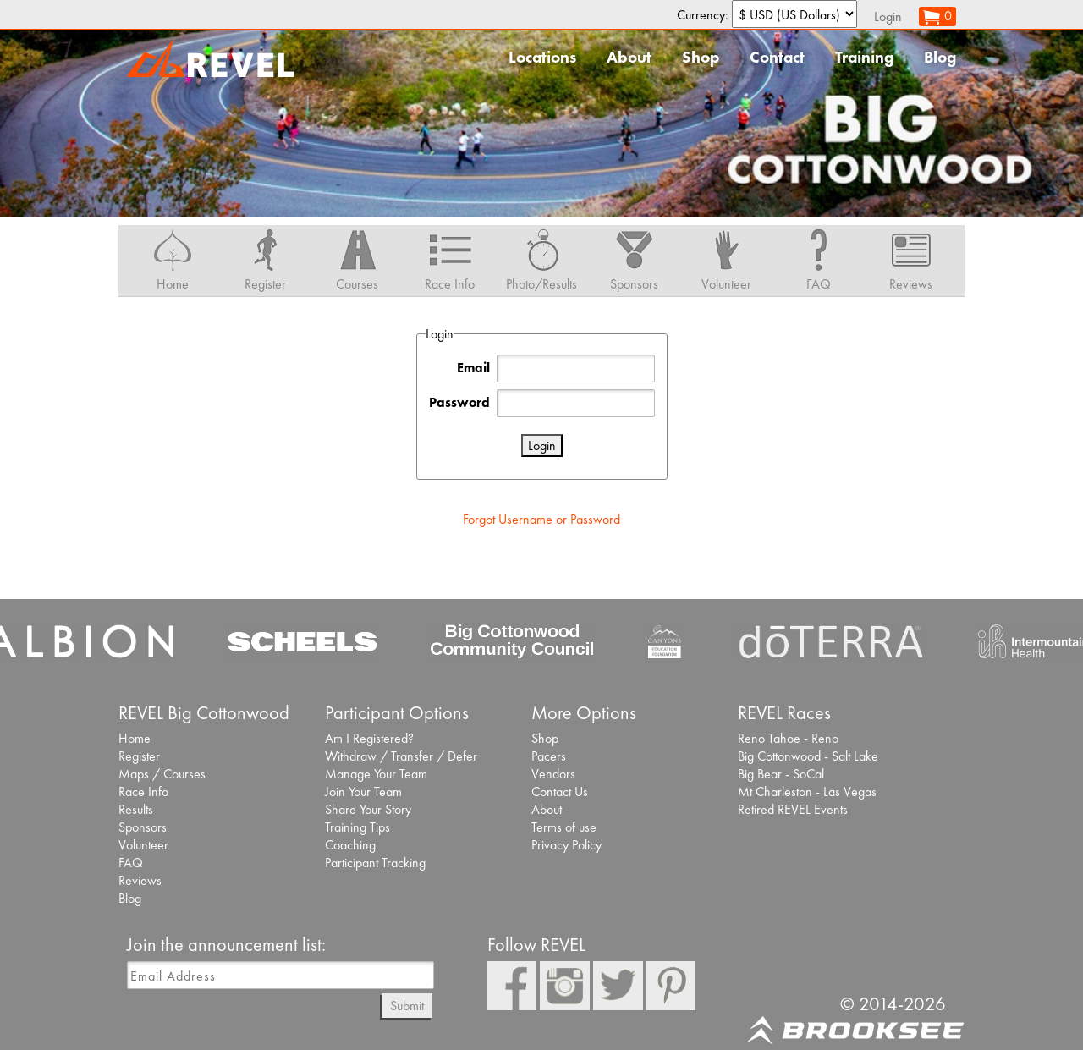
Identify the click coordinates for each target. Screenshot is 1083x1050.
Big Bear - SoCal (781, 774)
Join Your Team (363, 791)
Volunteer (143, 845)
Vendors (553, 774)
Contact (777, 57)
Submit (407, 1005)
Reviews (140, 880)
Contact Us (559, 791)
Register (139, 756)
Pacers (548, 756)
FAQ (130, 862)
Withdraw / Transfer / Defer (401, 756)
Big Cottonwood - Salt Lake (808, 756)
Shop (700, 57)
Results (135, 809)
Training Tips (357, 827)
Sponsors (142, 827)
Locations (542, 57)
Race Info (143, 791)
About (629, 57)
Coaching (350, 845)
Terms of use (563, 827)
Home (134, 738)
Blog (940, 57)
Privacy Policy (566, 845)
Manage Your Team (376, 774)
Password (459, 402)
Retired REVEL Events (793, 809)
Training (864, 57)
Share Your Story (368, 809)
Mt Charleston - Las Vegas (807, 791)
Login (888, 16)
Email (473, 368)
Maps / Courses (162, 774)
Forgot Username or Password (541, 519)
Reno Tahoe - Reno (788, 738)
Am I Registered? (369, 738)
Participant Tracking (375, 862)
